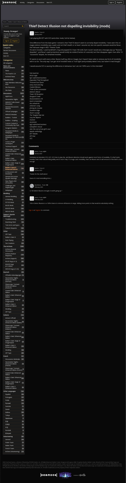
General (14, 440)
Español (14, 394)
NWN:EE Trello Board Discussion (14, 103)
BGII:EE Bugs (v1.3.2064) (14, 265)
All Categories (7, 63)
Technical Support (14, 146)
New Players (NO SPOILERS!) (14, 182)
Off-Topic (14, 234)
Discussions (40, 2)
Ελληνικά (14, 433)
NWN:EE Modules (14, 115)
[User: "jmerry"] (32, 152)
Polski (14, 400)
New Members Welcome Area (14, 83)
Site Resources (14, 87)
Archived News (14, 77)
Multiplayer (14, 190)
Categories (30, 2)
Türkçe (14, 415)
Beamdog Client (14, 222)
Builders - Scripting (14, 120)
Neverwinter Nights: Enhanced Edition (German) (14, 279)
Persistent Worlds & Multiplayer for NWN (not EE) (14, 137)
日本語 (14, 424)
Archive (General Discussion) (14, 250)
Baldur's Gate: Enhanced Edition (14, 159)
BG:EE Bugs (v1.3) (14, 261)
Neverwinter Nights (14, 99)
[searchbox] (13, 26)
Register (119, 2)
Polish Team (14, 442)
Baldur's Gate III (14, 237)
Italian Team (14, 445)
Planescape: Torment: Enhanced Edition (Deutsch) (14, 286)
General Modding (14, 196)
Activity (22, 2)
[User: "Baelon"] (32, 33)
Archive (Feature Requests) (14, 254)
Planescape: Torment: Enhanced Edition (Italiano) (14, 327)
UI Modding (14, 199)
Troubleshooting (14, 219)
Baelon (37, 32)
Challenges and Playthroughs (14, 186)
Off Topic (14, 312)
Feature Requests (14, 228)
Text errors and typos (14, 225)
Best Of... (50, 2)
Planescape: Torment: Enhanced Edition (14, 150)
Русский (14, 403)
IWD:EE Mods (14, 211)
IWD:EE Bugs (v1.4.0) (14, 269)
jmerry (36, 151)
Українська (14, 418)
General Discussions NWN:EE (14, 108)
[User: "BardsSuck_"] (32, 186)
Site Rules (14, 90)
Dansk (14, 409)
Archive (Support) (14, 258)
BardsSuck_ (38, 185)
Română (14, 430)
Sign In (111, 2)
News (14, 71)
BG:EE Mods (14, 205)
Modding (14, 309)
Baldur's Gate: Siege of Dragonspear (14, 164)
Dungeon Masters (14, 128)
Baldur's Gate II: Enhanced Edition (14, 168)
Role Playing (14, 240)
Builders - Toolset (14, 117)
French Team (14, 448)
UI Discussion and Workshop (14, 173)
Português (14, 397)
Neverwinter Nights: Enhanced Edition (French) (14, 363)
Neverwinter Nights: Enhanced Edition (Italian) (14, 322)
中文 (14, 427)
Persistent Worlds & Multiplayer (14, 132)
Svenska (14, 406)
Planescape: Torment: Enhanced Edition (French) (14, 369)
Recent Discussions (9, 50)
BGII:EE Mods (14, 208)
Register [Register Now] (15, 41)
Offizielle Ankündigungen (14, 275)
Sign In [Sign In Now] (7, 41)
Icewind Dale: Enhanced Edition (14, 155)
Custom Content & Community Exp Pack (14, 124)
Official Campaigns (14, 111)
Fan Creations (14, 243)
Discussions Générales (14, 359)
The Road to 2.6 (14, 74)
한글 (14, 421)
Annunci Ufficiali (14, 318)
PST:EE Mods (14, 202)
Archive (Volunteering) (14, 452)
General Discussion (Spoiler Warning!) (14, 177)
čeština (14, 412)
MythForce (14, 96)
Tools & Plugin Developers (14, 142)
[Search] (22, 26)
